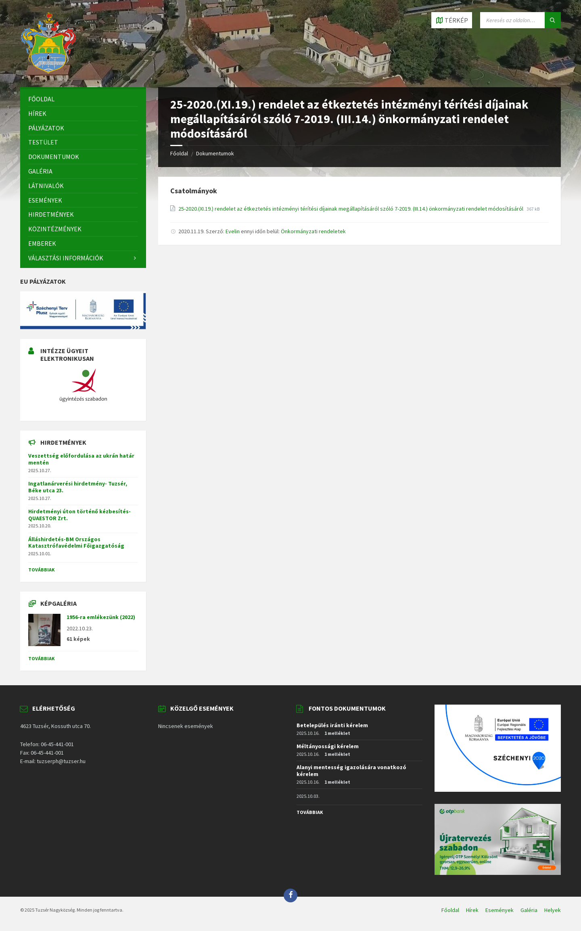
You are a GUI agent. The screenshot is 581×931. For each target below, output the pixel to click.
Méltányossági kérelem (328, 746)
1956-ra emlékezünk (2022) (101, 617)
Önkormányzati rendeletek (313, 231)
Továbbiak (41, 570)
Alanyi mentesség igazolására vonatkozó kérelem (351, 771)
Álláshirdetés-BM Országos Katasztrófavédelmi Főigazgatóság (76, 543)
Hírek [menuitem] (472, 910)
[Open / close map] (451, 20)
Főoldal (179, 153)
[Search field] (520, 20)
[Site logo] (48, 71)
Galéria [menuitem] (528, 910)
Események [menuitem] (499, 910)
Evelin (233, 231)
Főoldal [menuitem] (450, 910)
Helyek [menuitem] (552, 910)
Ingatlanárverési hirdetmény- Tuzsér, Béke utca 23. (77, 487)
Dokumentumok (215, 153)
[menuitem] (83, 99)
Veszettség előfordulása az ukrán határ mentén (81, 459)
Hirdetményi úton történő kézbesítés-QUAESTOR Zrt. (79, 515)
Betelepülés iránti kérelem (332, 725)
